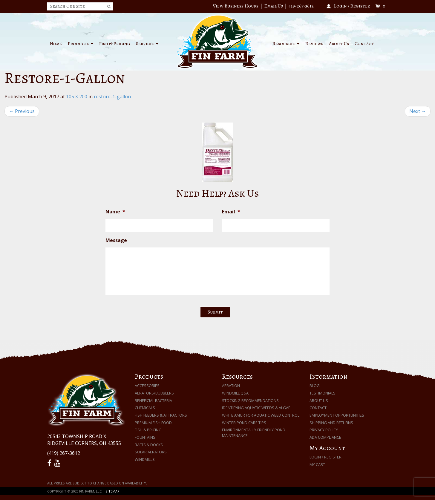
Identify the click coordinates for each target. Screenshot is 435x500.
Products (80, 43)
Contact (364, 43)
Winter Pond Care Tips (244, 422)
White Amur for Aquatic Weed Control (260, 415)
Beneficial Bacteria (153, 400)
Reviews (314, 43)
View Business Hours (235, 6)
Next (417, 111)
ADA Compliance (325, 437)
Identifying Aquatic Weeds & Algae (256, 407)
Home (56, 43)
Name (115, 212)
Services (147, 43)
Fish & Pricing (114, 43)
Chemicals (145, 407)
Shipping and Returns (331, 422)
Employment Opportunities (337, 415)
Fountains (145, 437)
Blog (315, 385)
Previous (22, 111)
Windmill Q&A (235, 393)
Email (231, 212)
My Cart (317, 464)
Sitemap (112, 491)
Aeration (231, 385)
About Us (339, 43)
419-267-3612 (301, 6)
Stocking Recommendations (250, 400)
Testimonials (323, 393)
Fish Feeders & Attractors (161, 415)
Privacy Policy (324, 429)
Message (116, 240)
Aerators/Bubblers (154, 393)
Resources (285, 43)
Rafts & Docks (149, 444)
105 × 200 (76, 96)
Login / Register (325, 457)
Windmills (145, 459)
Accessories (147, 385)
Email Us (273, 6)
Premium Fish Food (153, 422)
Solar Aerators (151, 452)
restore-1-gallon (112, 96)
